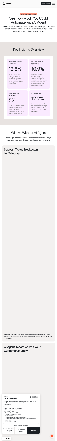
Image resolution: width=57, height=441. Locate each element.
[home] (6, 3)
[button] (53, 4)
